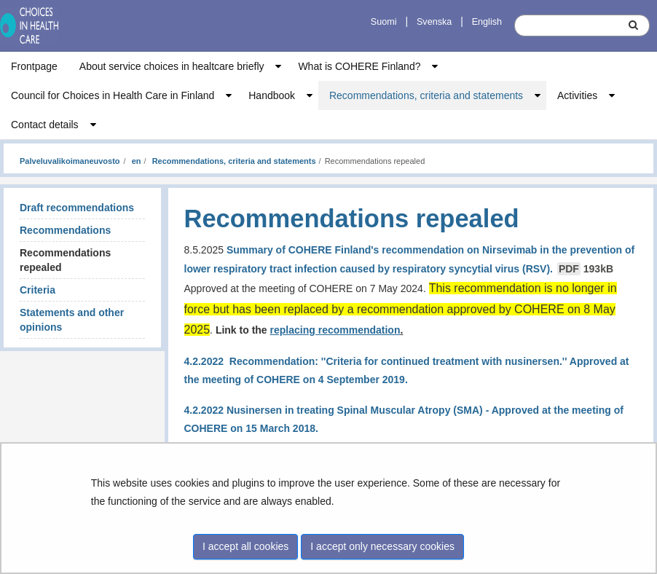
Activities (577, 95)
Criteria (37, 290)
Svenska (434, 22)
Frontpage (34, 66)
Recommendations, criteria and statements (426, 95)
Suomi (384, 22)
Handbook (271, 95)
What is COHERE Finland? (359, 66)
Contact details (45, 124)
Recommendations (65, 230)
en (135, 161)
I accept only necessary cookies (382, 546)
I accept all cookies (245, 546)
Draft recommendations (77, 207)
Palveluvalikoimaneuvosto (70, 161)
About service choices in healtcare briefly (171, 66)
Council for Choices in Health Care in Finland (112, 95)
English (487, 22)
